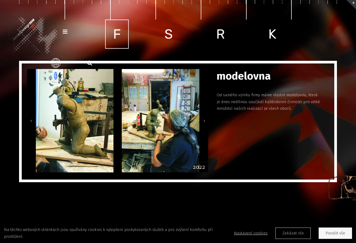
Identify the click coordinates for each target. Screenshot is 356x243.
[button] (89, 63)
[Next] (204, 121)
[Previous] (31, 121)
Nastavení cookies (251, 234)
